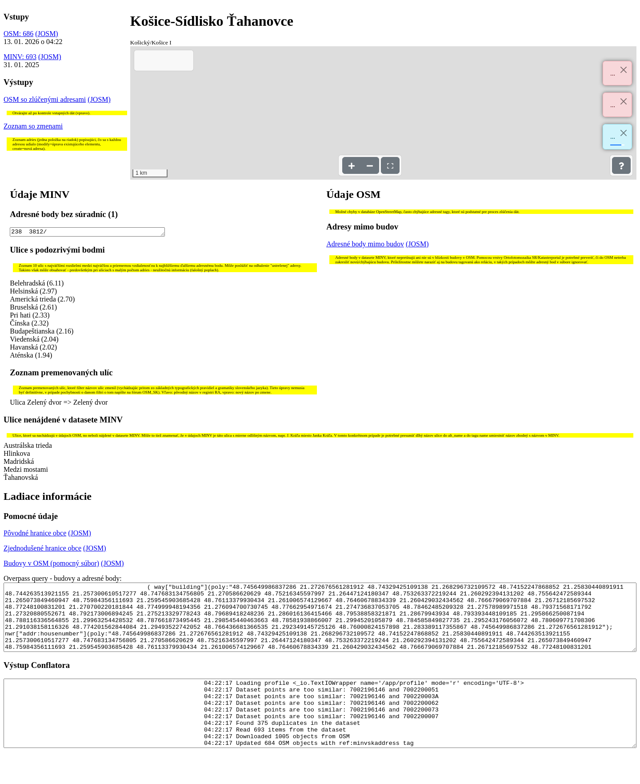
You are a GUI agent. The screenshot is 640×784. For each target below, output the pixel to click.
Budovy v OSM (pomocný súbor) (51, 564)
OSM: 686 (18, 33)
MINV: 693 (20, 56)
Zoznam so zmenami (33, 126)
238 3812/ (87, 232)
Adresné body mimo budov (365, 244)
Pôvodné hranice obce (35, 534)
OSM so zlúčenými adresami (45, 99)
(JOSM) (46, 33)
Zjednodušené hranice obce (42, 549)
